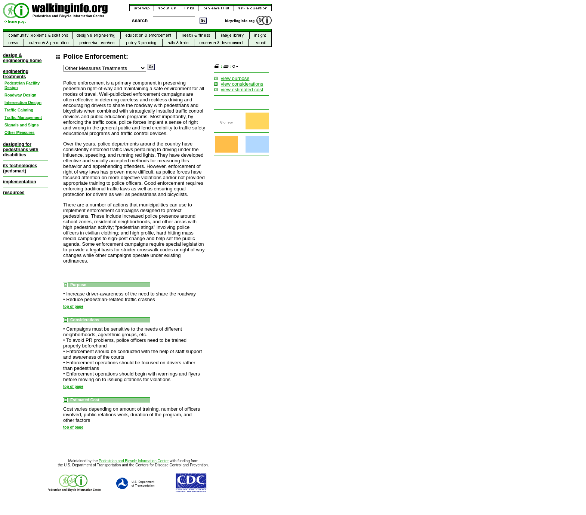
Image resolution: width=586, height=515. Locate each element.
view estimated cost (242, 89)
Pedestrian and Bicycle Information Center (134, 461)
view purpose (235, 78)
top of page (73, 306)
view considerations (242, 84)
